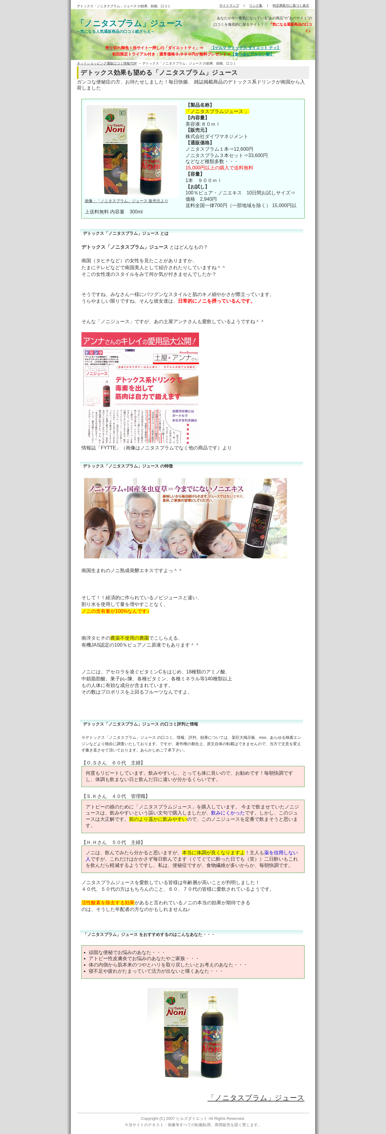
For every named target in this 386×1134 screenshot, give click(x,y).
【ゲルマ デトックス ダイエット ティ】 (246, 48)
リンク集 (255, 5)
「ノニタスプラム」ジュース (256, 1098)
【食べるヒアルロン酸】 (252, 54)
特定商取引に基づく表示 (291, 5)
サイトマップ (229, 5)
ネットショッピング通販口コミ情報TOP (107, 63)
